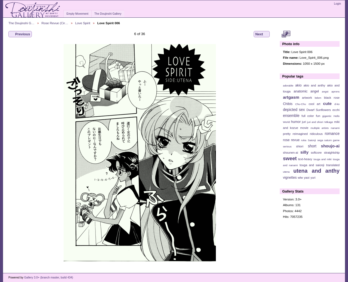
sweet (290, 158)
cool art (314, 104)
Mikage (328, 121)
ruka (303, 140)
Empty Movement (77, 13)
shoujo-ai (330, 146)
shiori (299, 146)
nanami (335, 127)
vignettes (290, 177)
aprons (335, 91)
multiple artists (319, 127)
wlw (300, 177)
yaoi (307, 177)
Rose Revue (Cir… (55, 23)
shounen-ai (290, 152)
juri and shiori (315, 121)
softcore (316, 152)
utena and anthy (316, 171)
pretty (287, 133)
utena (286, 171)
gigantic (326, 115)
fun (318, 115)
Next (261, 34)
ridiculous (316, 133)
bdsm (318, 97)
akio (298, 85)
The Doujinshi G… (21, 23)
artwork (307, 97)
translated (333, 165)
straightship (332, 152)
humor (296, 122)
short (312, 146)
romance (332, 133)
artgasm (291, 97)
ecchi (336, 109)
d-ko (337, 104)
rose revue (291, 140)
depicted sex (294, 109)
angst (325, 91)
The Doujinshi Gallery (107, 13)
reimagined (300, 133)
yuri (312, 177)
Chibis (288, 104)
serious (287, 146)
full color (308, 115)
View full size (286, 34)
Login (337, 3)
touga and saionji (312, 165)
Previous (20, 34)
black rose (332, 97)
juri (304, 121)
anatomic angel (306, 91)
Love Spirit (82, 23)
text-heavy (305, 159)
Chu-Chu (300, 104)
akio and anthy (314, 85)
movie (304, 127)
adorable (288, 85)
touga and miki (322, 159)
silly (304, 152)
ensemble (291, 115)
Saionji (312, 140)
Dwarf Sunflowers (318, 109)
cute (327, 103)
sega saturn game (328, 140)
